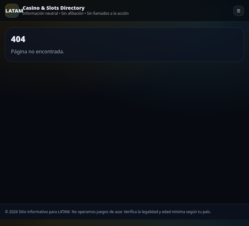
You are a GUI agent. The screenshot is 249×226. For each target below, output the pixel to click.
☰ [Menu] (239, 10)
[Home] (67, 11)
